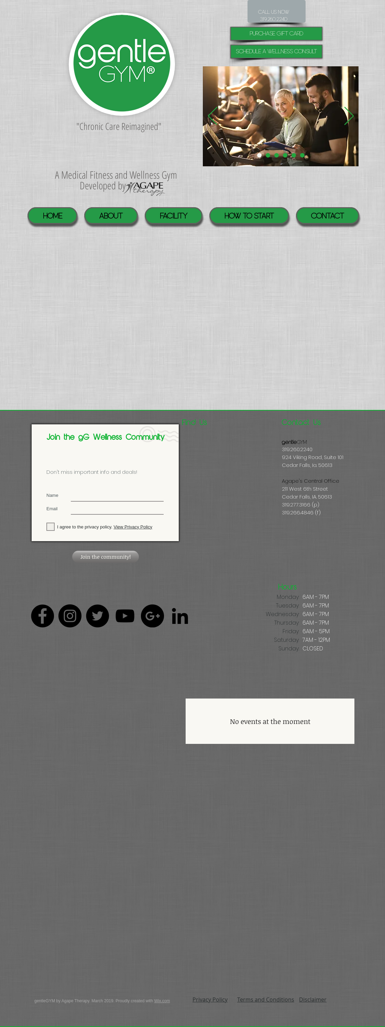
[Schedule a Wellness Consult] (276, 51)
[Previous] (212, 116)
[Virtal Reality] (276, 155)
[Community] (285, 155)
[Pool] (268, 155)
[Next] (349, 116)
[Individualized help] (259, 155)
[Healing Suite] (294, 155)
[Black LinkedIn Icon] (179, 615)
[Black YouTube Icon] (124, 615)
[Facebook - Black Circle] (42, 615)
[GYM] (302, 155)
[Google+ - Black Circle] (152, 615)
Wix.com (162, 1000)
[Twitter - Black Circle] (97, 615)
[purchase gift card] (276, 34)
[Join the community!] (105, 557)
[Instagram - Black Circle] (69, 615)
